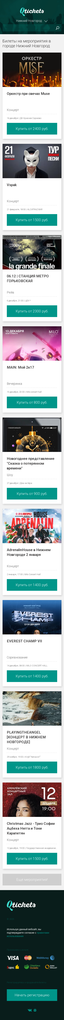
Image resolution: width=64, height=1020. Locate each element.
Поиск (57, 28)
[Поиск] (32, 27)
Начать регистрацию (32, 995)
